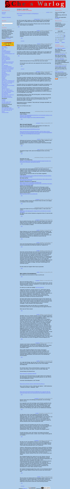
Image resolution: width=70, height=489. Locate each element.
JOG (3, 48)
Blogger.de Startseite (6, 17)
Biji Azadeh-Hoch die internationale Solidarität (7, 96)
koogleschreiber (37, 19)
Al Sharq (4, 99)
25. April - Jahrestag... (60, 58)
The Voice (4, 50)
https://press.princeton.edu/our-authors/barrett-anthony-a (32, 383)
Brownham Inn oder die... (60, 54)
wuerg (38, 149)
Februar (63, 42)
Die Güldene (4, 73)
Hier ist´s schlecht (6, 89)
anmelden (57, 18)
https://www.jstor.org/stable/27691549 (28, 373)
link (18, 26)
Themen (3, 13)
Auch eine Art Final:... (59, 71)
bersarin (38, 43)
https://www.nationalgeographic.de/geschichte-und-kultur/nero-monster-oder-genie (35, 211)
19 (64, 37)
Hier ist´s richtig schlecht (7, 90)
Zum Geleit (8, 38)
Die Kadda (4, 46)
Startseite (4, 12)
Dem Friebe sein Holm (6, 107)
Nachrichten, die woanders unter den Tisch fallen (7, 69)
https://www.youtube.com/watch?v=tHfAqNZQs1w (27, 13)
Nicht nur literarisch (6, 59)
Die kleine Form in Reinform (8, 94)
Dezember (57, 42)
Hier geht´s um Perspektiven (8, 81)
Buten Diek (4, 76)
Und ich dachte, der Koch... (61, 66)
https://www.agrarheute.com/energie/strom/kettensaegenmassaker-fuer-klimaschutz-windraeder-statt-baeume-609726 (35, 161)
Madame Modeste (6, 74)
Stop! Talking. (5, 47)
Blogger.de (25, 488)
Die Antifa (4, 60)
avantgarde (38, 71)
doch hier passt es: (40, 287)
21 (57, 39)
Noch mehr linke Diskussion (8, 91)
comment (20, 15)
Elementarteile (5, 93)
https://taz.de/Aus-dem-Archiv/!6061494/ (28, 193)
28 (57, 40)
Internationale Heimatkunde (8, 67)
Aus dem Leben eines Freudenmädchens (6, 102)
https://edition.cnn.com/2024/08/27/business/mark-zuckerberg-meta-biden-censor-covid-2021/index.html (36, 184)
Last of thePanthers (6, 52)
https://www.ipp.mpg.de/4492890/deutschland (30, 129)
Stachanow (4, 79)
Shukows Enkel (5, 112)
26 (64, 39)
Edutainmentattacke (6, 51)
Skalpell (3, 78)
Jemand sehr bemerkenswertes (6, 56)
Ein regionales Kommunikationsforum (6, 66)
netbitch (38, 272)
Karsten (3, 100)
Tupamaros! (4, 87)
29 (58, 40)
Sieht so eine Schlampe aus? (8, 80)
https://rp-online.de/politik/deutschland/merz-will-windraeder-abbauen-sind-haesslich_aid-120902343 (36, 116)
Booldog (3, 77)
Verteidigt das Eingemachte (8, 61)
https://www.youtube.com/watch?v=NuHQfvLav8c (30, 182)
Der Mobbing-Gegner (6, 92)
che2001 (47, 12)
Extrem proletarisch (6, 58)
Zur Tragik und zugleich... (60, 48)
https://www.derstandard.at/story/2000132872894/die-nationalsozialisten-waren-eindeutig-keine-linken (36, 176)
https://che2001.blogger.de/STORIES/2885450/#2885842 (32, 117)
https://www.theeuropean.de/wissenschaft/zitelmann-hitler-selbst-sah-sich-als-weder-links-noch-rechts (36, 180)
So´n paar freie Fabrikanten (8, 109)
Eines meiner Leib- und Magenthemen (7, 83)
